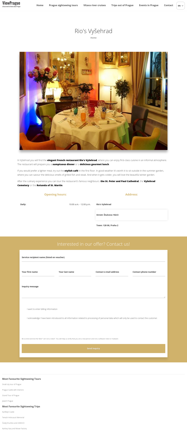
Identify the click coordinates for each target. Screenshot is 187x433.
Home (39, 5)
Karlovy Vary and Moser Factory (62, 401)
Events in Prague (148, 5)
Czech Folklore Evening (153, 384)
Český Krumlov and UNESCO (61, 395)
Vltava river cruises (94, 5)
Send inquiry (93, 348)
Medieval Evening (151, 395)
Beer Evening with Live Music (155, 390)
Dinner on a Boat (105, 395)
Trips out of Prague (122, 5)
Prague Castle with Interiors (13, 390)
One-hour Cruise (105, 384)
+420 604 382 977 (98, 415)
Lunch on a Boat (104, 390)
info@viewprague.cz (74, 415)
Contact (168, 5)
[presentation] (44, 330)
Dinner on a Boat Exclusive (108, 401)
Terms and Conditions (117, 415)
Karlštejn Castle (56, 384)
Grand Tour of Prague (10, 395)
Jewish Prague (7, 401)
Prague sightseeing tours (63, 5)
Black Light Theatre (151, 401)
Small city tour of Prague (11, 384)
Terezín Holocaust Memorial (61, 390)
